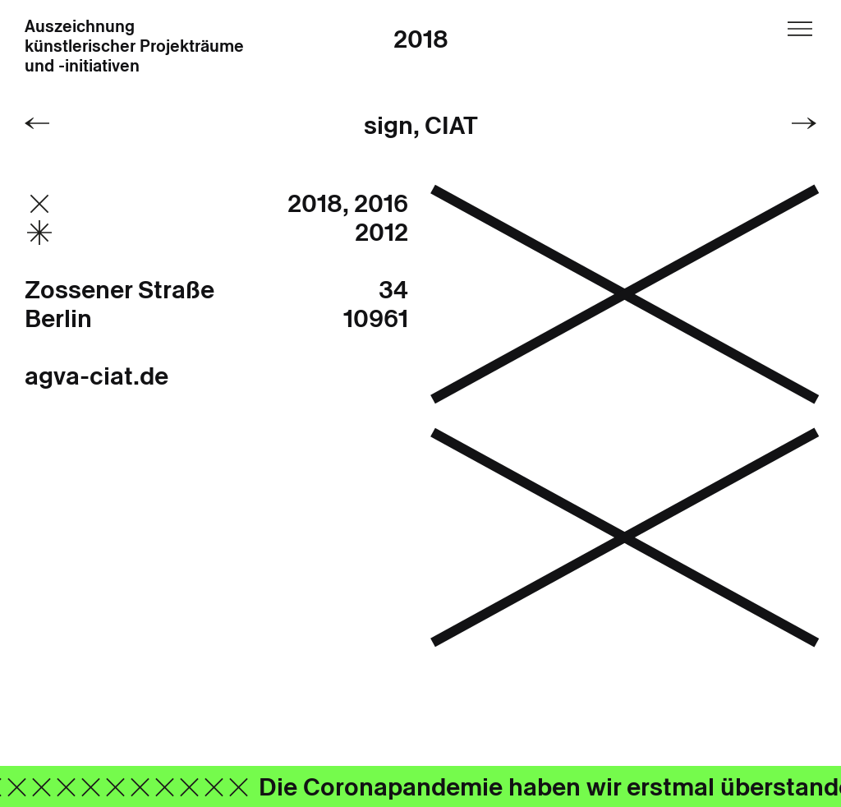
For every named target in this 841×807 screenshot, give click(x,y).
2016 (381, 203)
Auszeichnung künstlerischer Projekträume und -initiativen (134, 46)
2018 (420, 39)
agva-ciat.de (96, 376)
